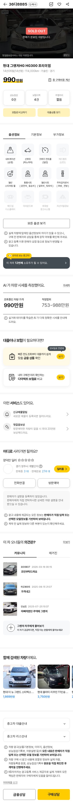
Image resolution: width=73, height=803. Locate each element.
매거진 (53, 553)
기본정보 (36, 134)
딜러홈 (60, 469)
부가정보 (58, 134)
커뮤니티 (19, 553)
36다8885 (23, 4)
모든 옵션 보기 (37, 223)
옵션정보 (14, 134)
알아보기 (36, 356)
